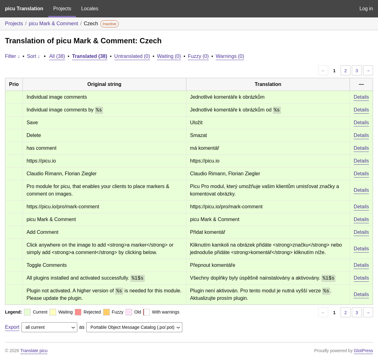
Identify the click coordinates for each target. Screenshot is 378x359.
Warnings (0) (230, 56)
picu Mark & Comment (53, 23)
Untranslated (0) (132, 56)
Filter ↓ (12, 56)
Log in (366, 8)
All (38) (57, 56)
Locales (89, 8)
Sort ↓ (33, 56)
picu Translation (24, 8)
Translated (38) (89, 56)
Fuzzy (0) (198, 56)
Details (361, 97)
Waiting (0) (169, 56)
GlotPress (363, 350)
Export (12, 327)
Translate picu (33, 350)
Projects (62, 8)
